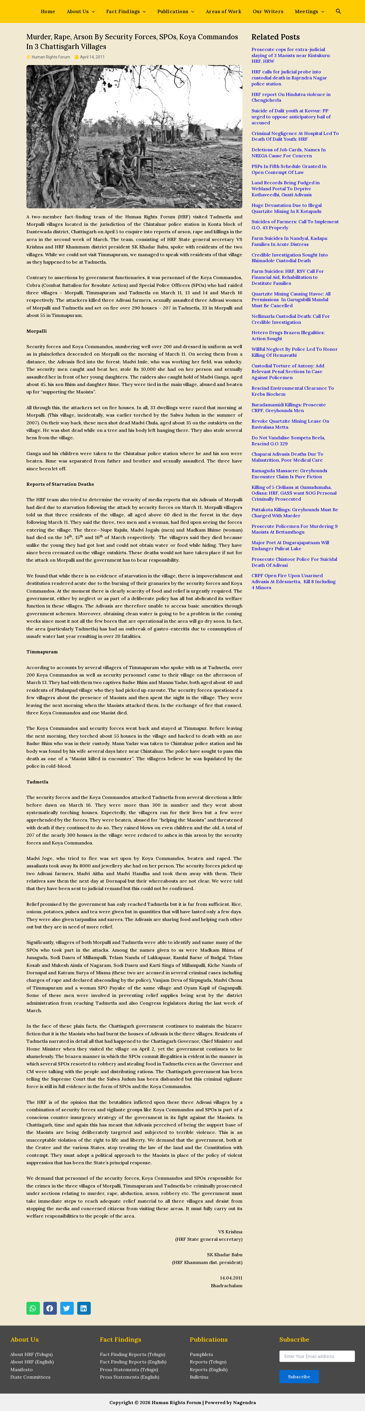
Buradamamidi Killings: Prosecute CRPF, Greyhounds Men (289, 407)
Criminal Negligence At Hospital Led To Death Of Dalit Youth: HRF (295, 136)
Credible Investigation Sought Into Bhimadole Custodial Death (290, 258)
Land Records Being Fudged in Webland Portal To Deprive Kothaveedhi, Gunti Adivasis (286, 188)
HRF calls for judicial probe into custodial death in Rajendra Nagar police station (289, 78)
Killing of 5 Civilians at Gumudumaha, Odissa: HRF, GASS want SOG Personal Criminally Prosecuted (294, 493)
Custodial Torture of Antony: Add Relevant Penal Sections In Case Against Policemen (288, 372)
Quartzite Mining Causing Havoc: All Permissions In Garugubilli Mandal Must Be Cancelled (291, 300)
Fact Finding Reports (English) (133, 1362)
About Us (88, 11)
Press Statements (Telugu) (129, 1369)
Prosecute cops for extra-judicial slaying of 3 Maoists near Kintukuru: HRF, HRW (291, 55)
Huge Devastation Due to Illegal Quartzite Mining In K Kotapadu (287, 208)
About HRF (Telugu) (31, 1354)
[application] (99, 11)
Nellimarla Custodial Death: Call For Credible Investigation (291, 319)
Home (58, 11)
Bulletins (199, 1377)
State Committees (30, 1377)
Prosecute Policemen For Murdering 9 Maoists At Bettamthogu (295, 529)
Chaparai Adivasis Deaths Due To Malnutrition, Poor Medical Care (287, 457)
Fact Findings (129, 11)
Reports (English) (208, 1369)
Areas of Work (220, 11)
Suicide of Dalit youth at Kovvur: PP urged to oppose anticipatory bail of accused (291, 117)
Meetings (299, 11)
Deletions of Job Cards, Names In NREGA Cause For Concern (289, 152)
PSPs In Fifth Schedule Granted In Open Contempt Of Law (289, 169)
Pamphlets (201, 1354)
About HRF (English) (32, 1362)
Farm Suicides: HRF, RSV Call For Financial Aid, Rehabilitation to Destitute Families (288, 277)
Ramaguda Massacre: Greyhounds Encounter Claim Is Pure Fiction (289, 473)
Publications (175, 11)
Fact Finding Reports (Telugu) (132, 1354)
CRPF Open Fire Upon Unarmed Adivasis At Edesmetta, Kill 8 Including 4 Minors (294, 581)
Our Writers (261, 11)
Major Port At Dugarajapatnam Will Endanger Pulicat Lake (290, 545)
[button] (33, 1308)
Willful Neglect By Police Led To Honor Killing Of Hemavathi (295, 352)
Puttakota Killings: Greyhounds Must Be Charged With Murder (295, 512)
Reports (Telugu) (208, 1362)
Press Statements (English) (129, 1377)
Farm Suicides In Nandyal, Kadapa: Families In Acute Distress (290, 241)
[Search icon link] (326, 11)
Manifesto (21, 1369)
